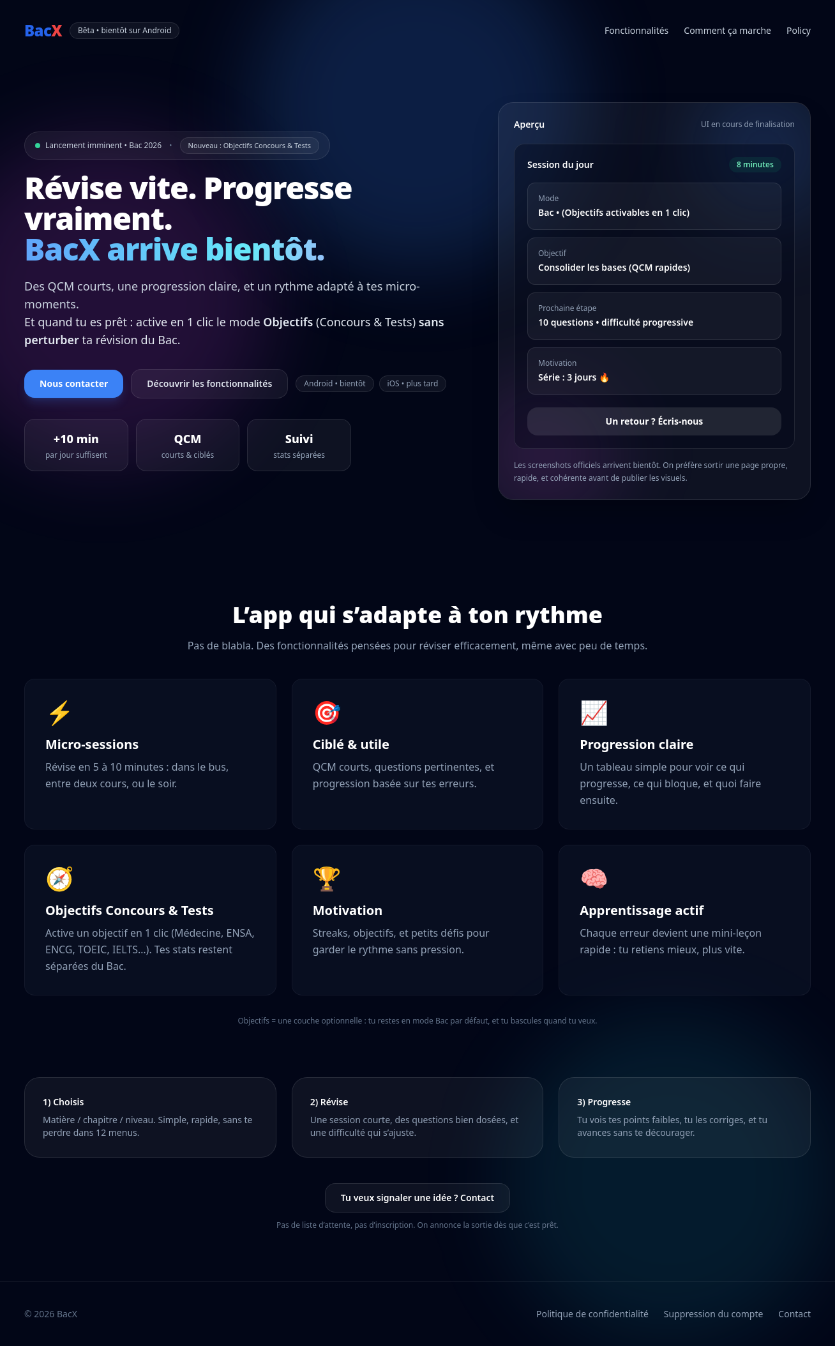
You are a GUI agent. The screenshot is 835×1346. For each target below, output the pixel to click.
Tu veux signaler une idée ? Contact (417, 1197)
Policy (798, 30)
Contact (794, 1314)
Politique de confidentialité (592, 1314)
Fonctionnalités (636, 30)
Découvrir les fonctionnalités (209, 383)
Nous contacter (74, 383)
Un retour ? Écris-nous (654, 421)
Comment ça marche (727, 30)
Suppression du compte (713, 1314)
